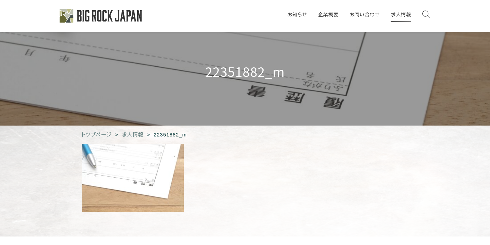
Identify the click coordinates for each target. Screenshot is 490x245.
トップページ (97, 134)
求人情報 (401, 14)
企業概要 (328, 14)
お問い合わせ (364, 14)
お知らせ (297, 14)
